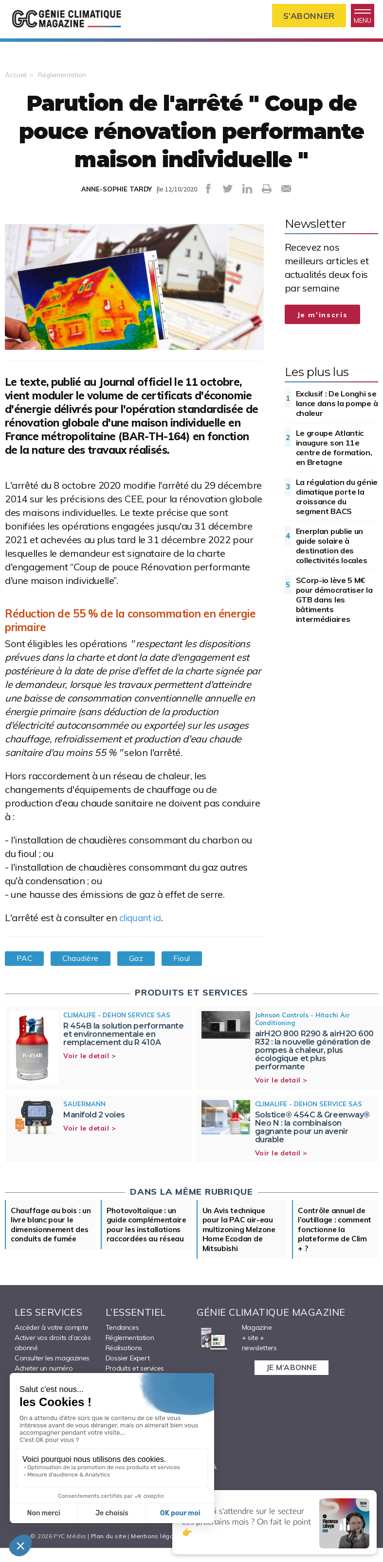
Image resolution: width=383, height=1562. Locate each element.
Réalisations (124, 1361)
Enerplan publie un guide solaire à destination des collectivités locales (331, 548)
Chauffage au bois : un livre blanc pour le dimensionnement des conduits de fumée (48, 1233)
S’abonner (305, 16)
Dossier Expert (127, 1372)
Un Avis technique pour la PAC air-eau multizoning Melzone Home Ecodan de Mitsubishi (240, 1233)
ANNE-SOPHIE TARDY (116, 191)
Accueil (16, 77)
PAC (26, 961)
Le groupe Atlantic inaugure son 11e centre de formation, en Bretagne (334, 449)
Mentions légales (155, 1550)
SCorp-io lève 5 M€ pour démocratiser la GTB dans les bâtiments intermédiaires (334, 602)
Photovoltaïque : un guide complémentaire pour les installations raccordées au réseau (146, 1238)
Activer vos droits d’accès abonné (53, 1356)
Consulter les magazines (52, 1372)
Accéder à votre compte (51, 1341)
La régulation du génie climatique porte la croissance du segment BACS (337, 499)
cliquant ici (142, 920)
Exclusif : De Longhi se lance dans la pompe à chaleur (337, 405)
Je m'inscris (322, 317)
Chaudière (84, 961)
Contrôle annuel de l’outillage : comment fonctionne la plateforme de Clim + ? (335, 1233)
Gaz (143, 961)
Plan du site (106, 1550)
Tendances (122, 1341)
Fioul (190, 961)
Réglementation (63, 77)
